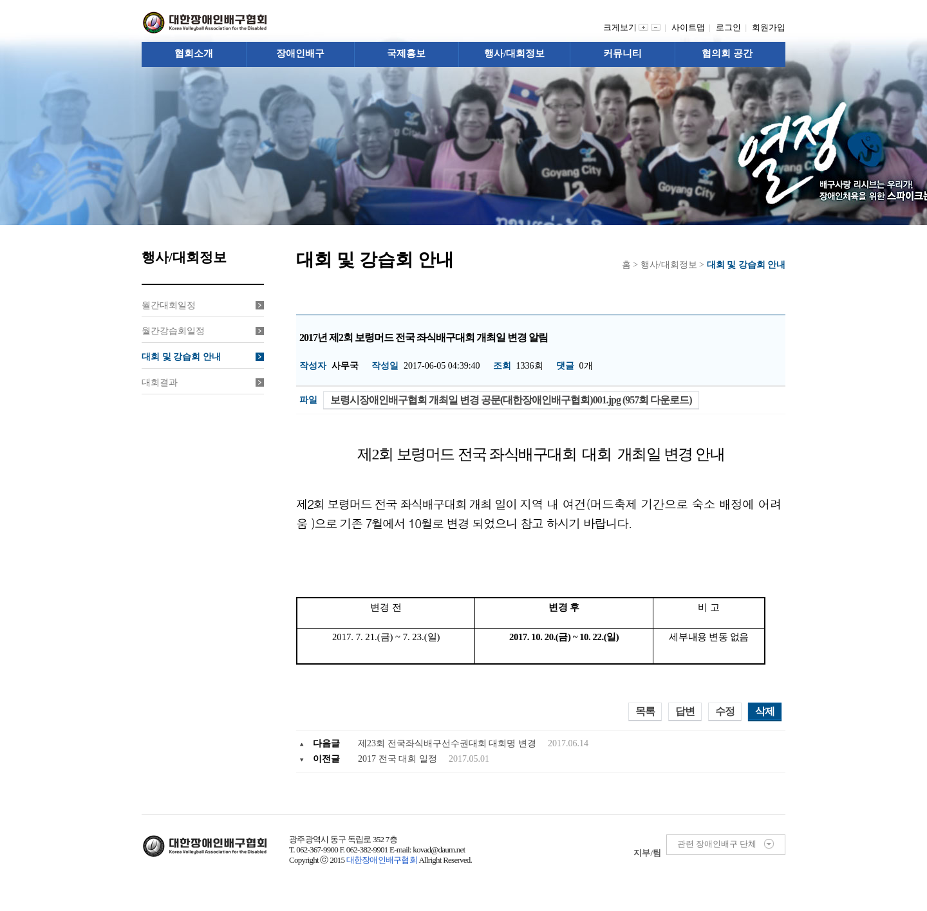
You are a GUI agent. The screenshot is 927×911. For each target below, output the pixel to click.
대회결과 (203, 382)
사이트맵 (690, 27)
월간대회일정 (203, 305)
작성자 (312, 366)
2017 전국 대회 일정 (398, 759)
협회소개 (193, 53)
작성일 (384, 366)
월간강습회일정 (203, 331)
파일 (308, 400)
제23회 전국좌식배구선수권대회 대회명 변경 (448, 743)
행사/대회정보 (514, 53)
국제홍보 (406, 53)
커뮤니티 (622, 53)
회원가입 (768, 27)
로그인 (730, 27)
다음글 (326, 743)
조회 (502, 366)
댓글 (565, 366)
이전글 (326, 759)
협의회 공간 (727, 53)
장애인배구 (300, 53)
